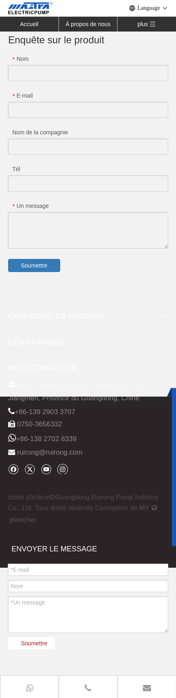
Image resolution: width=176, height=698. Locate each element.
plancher (23, 520)
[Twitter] (30, 469)
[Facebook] (13, 469)
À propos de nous (88, 24)
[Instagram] (62, 469)
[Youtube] (46, 469)
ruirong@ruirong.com (50, 452)
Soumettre (34, 265)
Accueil (29, 24)
